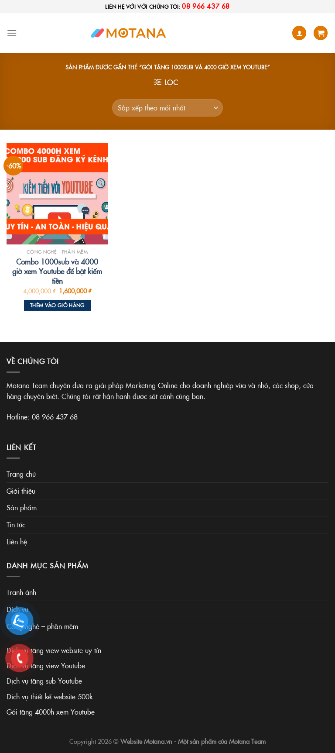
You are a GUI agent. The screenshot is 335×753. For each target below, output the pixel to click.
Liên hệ (17, 541)
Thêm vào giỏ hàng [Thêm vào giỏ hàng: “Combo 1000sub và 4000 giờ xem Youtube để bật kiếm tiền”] (57, 305)
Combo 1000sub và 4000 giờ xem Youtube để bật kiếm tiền (57, 271)
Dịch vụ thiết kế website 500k (49, 696)
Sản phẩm (22, 507)
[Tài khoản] (299, 33)
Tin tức (16, 524)
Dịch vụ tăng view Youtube (46, 665)
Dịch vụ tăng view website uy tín (54, 650)
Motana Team (247, 741)
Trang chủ (21, 473)
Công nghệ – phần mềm (42, 626)
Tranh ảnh (21, 592)
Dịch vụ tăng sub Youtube (44, 680)
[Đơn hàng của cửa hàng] (167, 108)
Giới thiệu (21, 490)
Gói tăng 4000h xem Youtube (51, 711)
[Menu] (12, 33)
